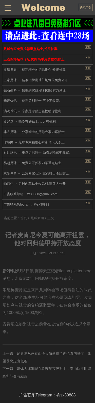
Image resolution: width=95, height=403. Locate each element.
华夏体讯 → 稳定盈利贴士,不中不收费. (32, 101)
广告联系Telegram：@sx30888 (26, 204)
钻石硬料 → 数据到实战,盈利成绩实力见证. (35, 90)
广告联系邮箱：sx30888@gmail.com (31, 194)
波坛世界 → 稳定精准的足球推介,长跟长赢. (35, 70)
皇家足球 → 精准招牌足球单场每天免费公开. (36, 80)
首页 (23, 218)
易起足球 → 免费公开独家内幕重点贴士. (33, 163)
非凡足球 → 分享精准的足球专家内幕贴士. (35, 132)
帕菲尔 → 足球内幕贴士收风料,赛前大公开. (35, 184)
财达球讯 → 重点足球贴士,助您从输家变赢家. (37, 152)
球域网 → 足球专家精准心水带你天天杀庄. (35, 142)
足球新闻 (37, 218)
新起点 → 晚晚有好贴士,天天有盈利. (30, 121)
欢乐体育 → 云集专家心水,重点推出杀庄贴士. (37, 173)
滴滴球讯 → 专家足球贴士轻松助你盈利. (33, 111)
